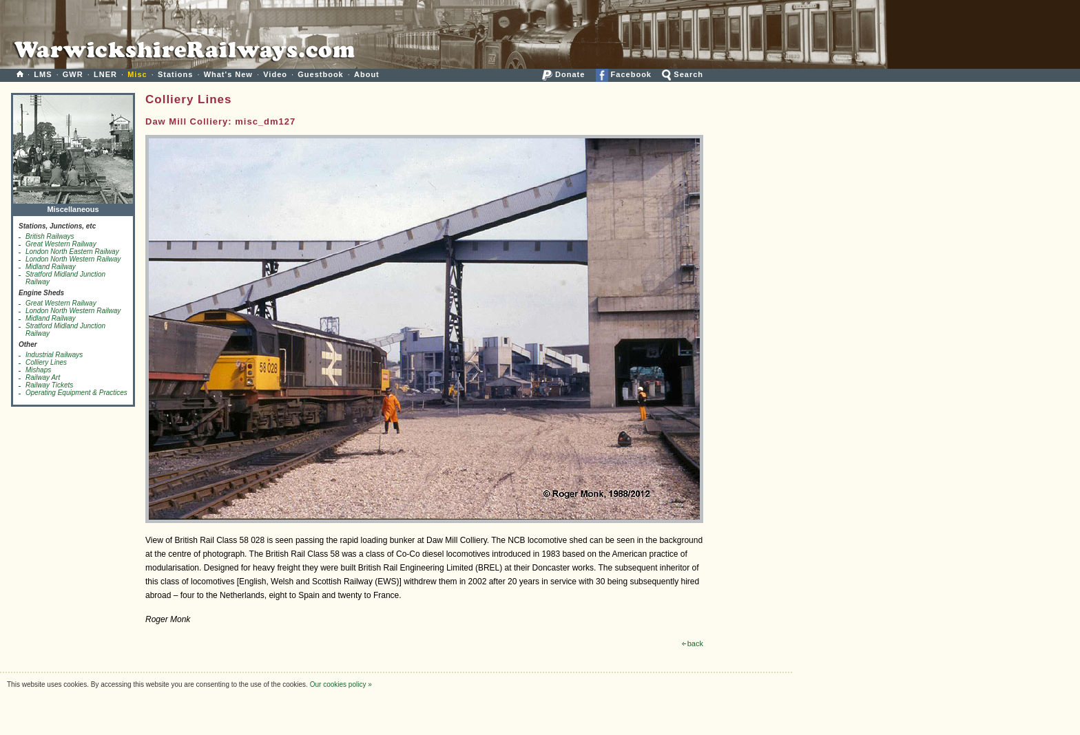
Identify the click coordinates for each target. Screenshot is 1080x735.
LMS (43, 74)
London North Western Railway (73, 259)
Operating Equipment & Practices (76, 392)
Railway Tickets (49, 385)
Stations (175, 74)
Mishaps (38, 370)
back (692, 643)
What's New (228, 74)
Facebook (624, 74)
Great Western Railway (60, 244)
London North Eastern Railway (72, 251)
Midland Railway (50, 266)
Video (275, 74)
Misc (137, 74)
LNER (105, 74)
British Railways (49, 236)
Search (682, 74)
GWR (73, 74)
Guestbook (320, 74)
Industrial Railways (54, 355)
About (367, 74)
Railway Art (42, 377)
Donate (563, 74)
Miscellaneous (73, 206)
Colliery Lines (46, 362)
